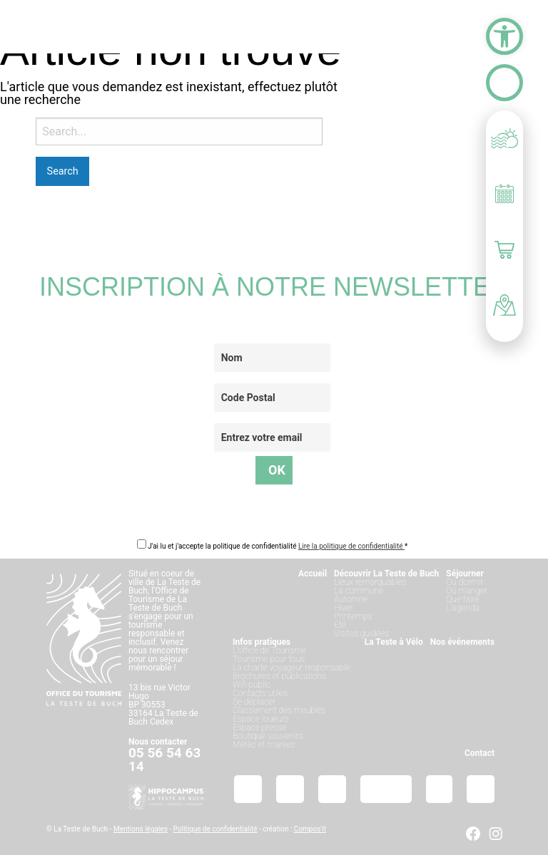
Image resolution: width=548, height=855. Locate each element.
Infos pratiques (261, 642)
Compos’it (310, 829)
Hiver (343, 607)
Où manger (466, 590)
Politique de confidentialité (215, 829)
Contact (479, 753)
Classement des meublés (279, 710)
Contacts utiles (260, 693)
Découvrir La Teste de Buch (386, 573)
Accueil (312, 573)
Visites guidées (361, 633)
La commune (358, 590)
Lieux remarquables (370, 582)
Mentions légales (140, 829)
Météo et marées (264, 744)
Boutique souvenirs (268, 736)
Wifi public (251, 684)
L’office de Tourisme (269, 650)
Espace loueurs (261, 719)
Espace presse (259, 727)
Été (340, 625)
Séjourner (464, 573)
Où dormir (464, 582)
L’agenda (462, 607)
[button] (504, 36)
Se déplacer (254, 702)
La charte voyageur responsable (291, 667)
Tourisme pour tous (269, 659)
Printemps (353, 616)
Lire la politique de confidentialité (351, 546)
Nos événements (462, 642)
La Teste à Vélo (394, 642)
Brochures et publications (279, 676)
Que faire (462, 599)
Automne (350, 599)
